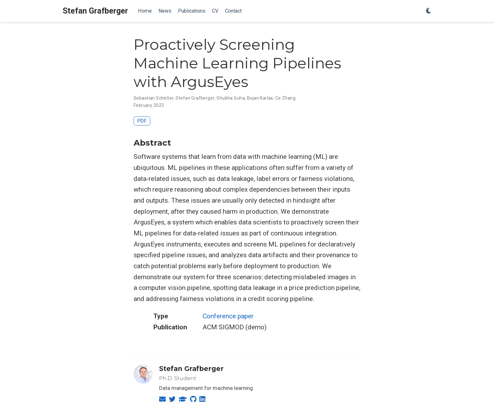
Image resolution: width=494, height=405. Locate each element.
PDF (142, 121)
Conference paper (228, 316)
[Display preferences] (428, 11)
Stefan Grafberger (95, 10)
